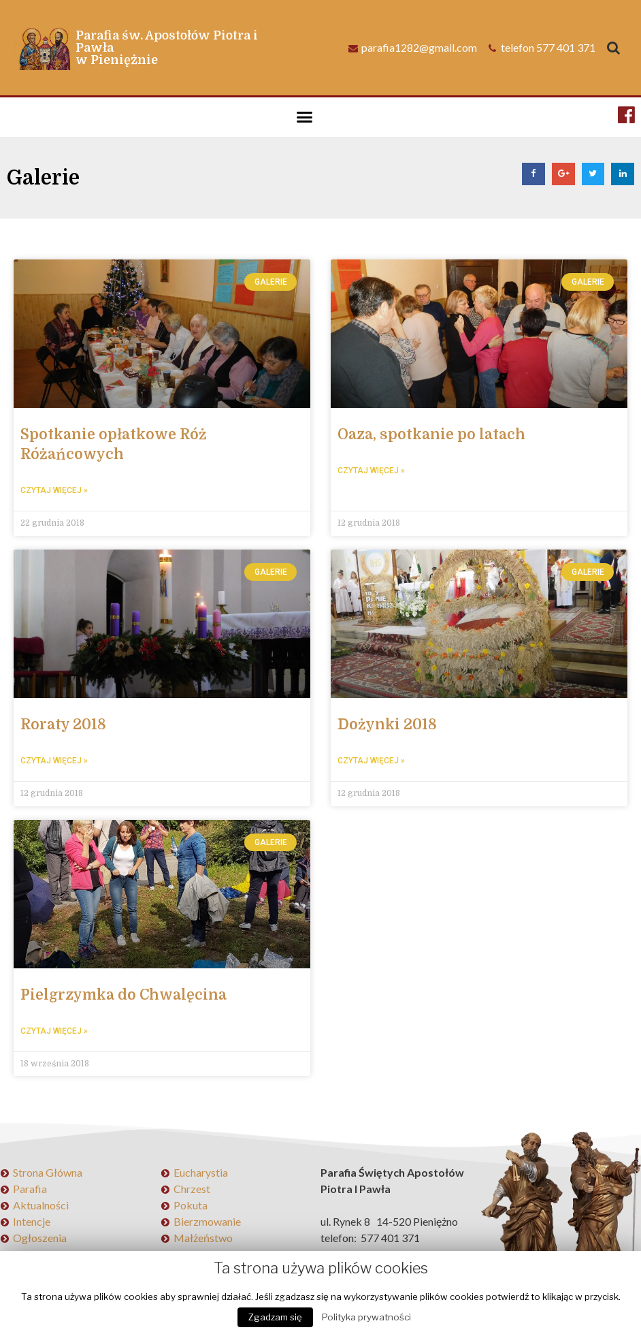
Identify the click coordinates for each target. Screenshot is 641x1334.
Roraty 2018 (63, 724)
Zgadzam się (275, 1317)
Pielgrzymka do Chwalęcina (123, 993)
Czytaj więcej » (54, 490)
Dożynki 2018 (387, 724)
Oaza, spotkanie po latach (431, 434)
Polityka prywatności (366, 1317)
